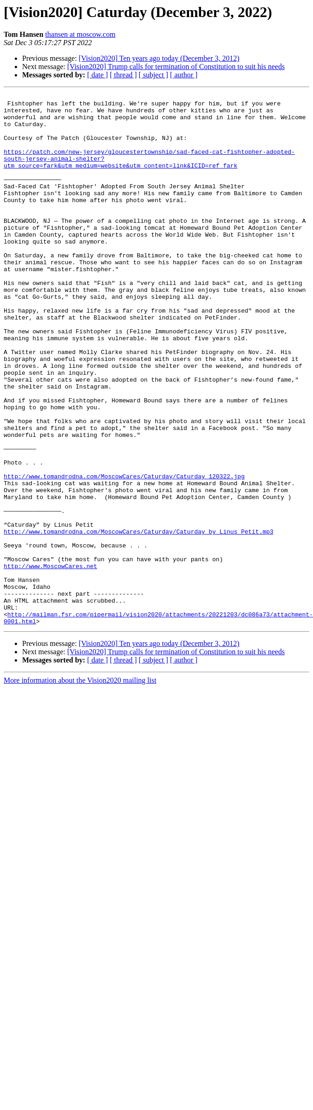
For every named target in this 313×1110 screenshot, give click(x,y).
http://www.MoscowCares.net (50, 661)
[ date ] (97, 75)
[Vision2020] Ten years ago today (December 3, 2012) (159, 58)
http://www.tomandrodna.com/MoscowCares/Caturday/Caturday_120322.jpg (124, 553)
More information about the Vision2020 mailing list (80, 786)
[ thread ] (123, 75)
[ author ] (184, 75)
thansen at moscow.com (80, 34)
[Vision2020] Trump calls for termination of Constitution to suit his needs (176, 66)
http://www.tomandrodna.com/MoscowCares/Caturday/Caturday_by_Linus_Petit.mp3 (138, 620)
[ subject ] (153, 75)
